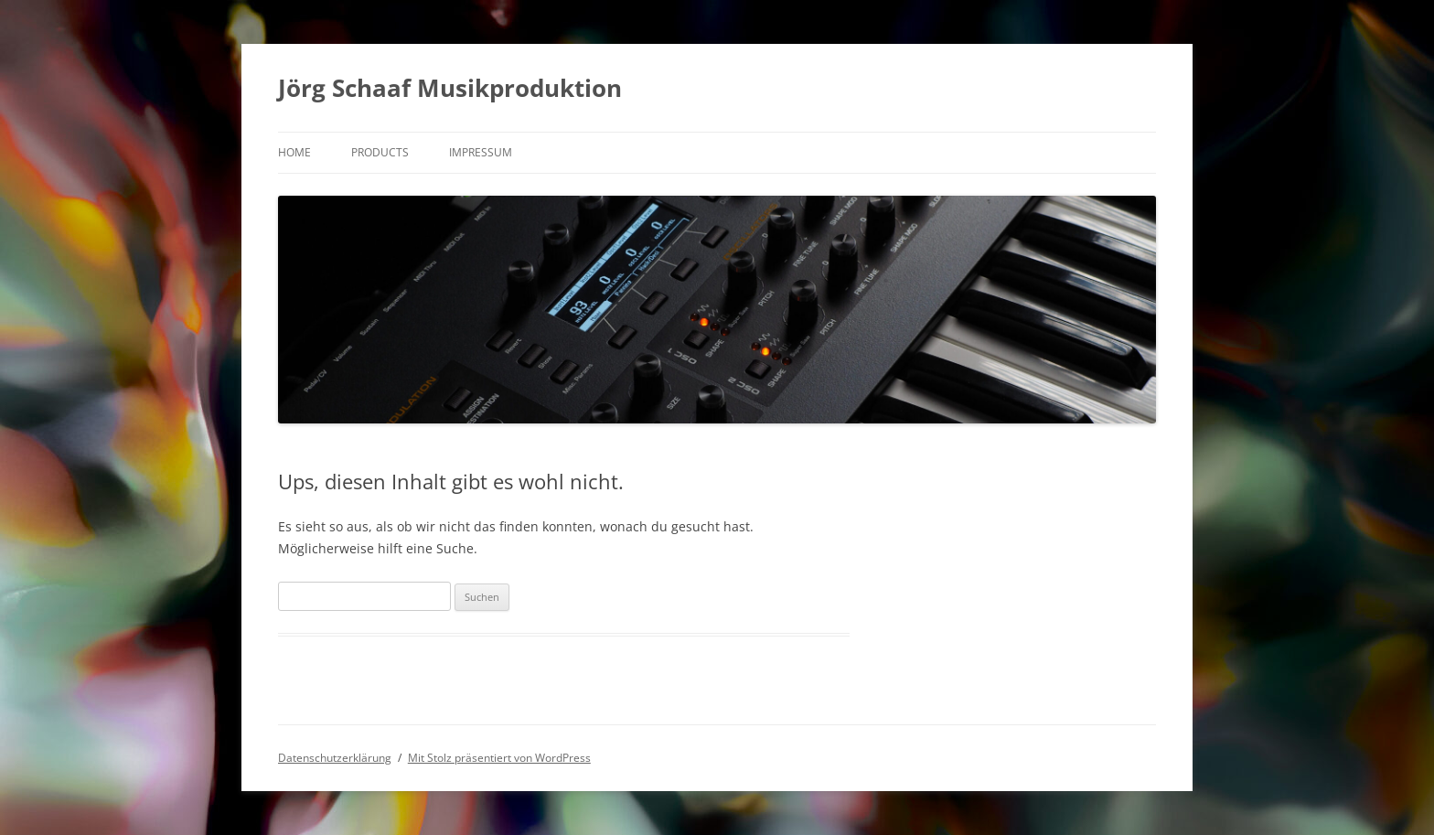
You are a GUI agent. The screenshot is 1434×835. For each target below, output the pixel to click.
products (380, 152)
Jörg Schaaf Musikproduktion (450, 87)
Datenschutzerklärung (334, 757)
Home (294, 152)
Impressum (480, 152)
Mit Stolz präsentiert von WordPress (499, 757)
